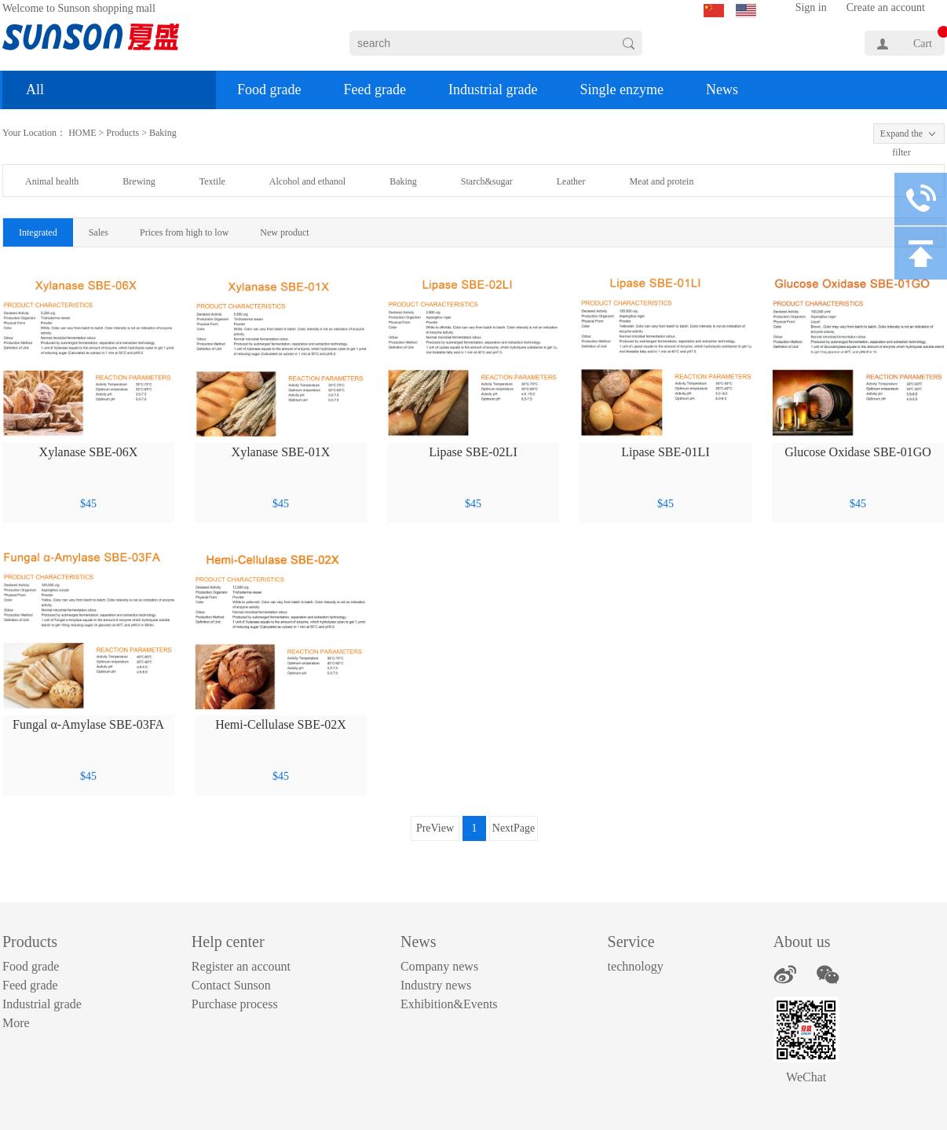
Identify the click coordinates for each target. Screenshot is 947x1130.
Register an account (241, 966)
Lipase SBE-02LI (473, 452)
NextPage (513, 828)
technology (636, 966)
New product (284, 232)
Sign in (811, 7)
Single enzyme (621, 89)
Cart (922, 43)
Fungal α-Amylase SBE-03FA (88, 724)
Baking (163, 132)
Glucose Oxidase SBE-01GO (857, 452)
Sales (98, 232)
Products (122, 132)
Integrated (38, 232)
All (35, 89)
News (722, 89)
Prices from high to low (184, 232)
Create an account (885, 7)
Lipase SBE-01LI (665, 452)
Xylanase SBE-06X (88, 452)
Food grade (269, 89)
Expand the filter (901, 136)
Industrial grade (492, 89)
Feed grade (374, 89)
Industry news (435, 985)
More (16, 1022)
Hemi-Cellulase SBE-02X (280, 724)
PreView (435, 828)
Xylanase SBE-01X (281, 452)
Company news (439, 966)
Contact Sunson (231, 985)
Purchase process (235, 1004)
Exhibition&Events (449, 1004)
